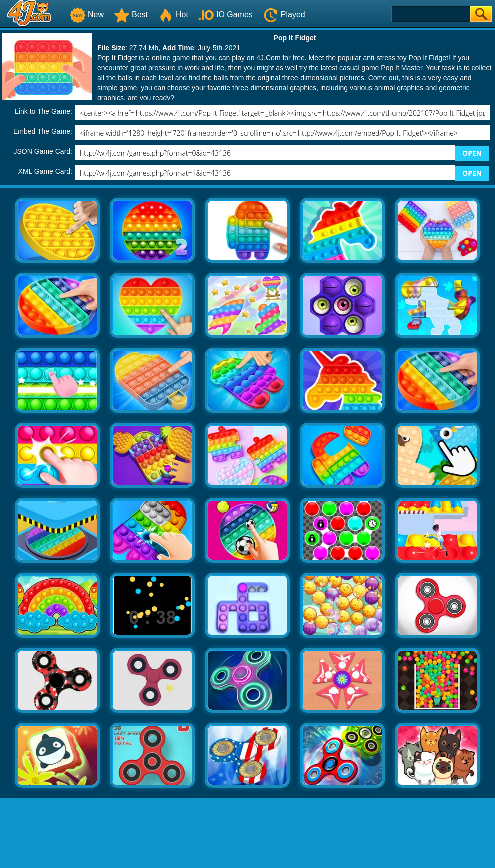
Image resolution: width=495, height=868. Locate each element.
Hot (173, 14)
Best (131, 14)
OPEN (472, 153)
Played (284, 14)
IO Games (225, 14)
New (87, 14)
